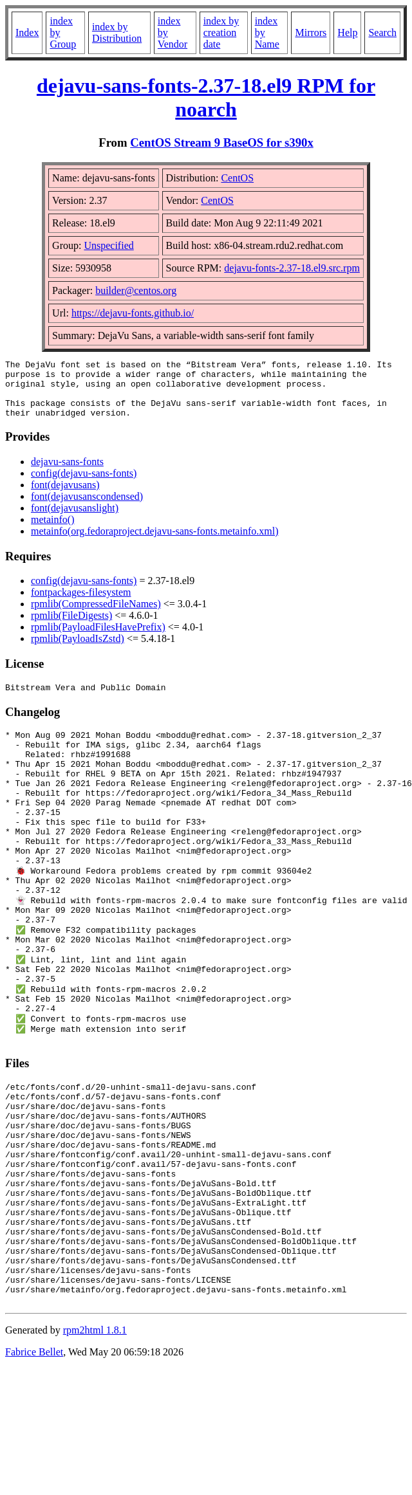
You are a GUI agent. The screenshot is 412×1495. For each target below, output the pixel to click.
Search (382, 32)
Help (347, 32)
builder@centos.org (135, 290)
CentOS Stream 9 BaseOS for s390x (222, 142)
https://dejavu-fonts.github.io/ (132, 312)
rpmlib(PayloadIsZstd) (77, 650)
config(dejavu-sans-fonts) (83, 484)
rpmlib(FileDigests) (71, 626)
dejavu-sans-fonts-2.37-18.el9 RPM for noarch (206, 97)
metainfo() (53, 531)
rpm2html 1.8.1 (95, 1445)
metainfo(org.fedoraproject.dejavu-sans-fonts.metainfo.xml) (154, 542)
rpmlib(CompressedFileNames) (96, 615)
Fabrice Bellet (34, 1467)
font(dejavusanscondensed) (87, 507)
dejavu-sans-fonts (67, 473)
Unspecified (108, 245)
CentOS (237, 177)
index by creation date (221, 32)
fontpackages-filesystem (81, 603)
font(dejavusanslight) (74, 519)
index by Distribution (117, 32)
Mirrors (310, 32)
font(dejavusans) (65, 496)
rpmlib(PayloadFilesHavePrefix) (98, 638)
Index (27, 32)
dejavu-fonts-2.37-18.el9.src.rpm (292, 267)
